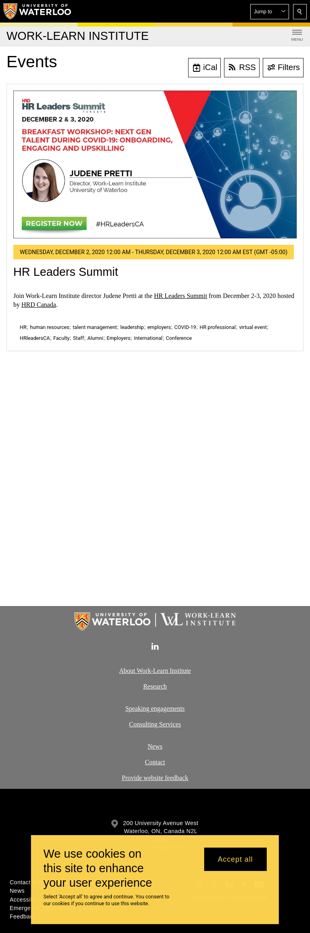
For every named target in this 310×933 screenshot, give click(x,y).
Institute (179, 670)
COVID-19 (185, 327)
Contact (155, 761)
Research (155, 686)
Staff (78, 338)
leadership (132, 327)
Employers (118, 338)
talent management (95, 327)
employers (159, 327)
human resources (49, 327)
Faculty (61, 338)
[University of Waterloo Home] (37, 11)
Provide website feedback (155, 777)
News (155, 746)
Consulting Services (155, 724)
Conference (179, 338)
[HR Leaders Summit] (155, 164)
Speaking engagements (154, 708)
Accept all (235, 859)
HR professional (217, 327)
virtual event (252, 327)
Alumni (95, 338)
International (148, 338)
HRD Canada (38, 304)
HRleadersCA (35, 338)
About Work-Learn (143, 670)
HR (23, 327)
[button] (270, 11)
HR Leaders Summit (65, 271)
